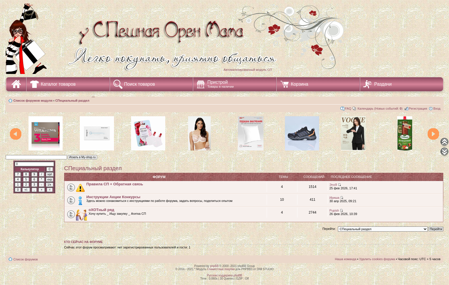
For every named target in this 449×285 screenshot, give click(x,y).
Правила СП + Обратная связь (114, 184)
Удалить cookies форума (377, 259)
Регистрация (418, 108)
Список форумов (25, 259)
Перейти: (329, 228)
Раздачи (383, 84)
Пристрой (220, 84)
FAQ (348, 108)
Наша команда (345, 259)
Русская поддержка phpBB (224, 275)
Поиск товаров (139, 84)
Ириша (334, 197)
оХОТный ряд (101, 210)
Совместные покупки (221, 269)
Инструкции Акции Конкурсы (113, 197)
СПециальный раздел (72, 100)
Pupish (334, 210)
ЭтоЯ (333, 184)
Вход (436, 108)
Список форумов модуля (32, 100)
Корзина (299, 84)
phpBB (214, 266)
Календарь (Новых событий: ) (380, 108)
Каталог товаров (58, 84)
